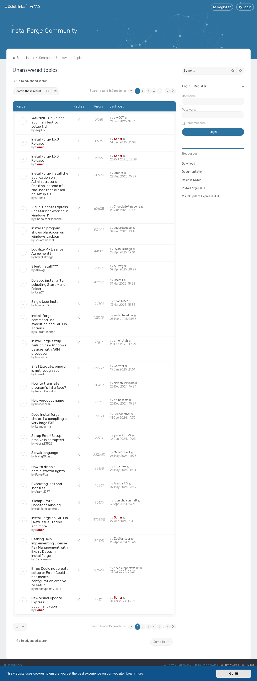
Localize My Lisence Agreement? (47, 251)
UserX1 (39, 292)
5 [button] (159, 90)
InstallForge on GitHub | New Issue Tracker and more (49, 521)
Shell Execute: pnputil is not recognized (48, 368)
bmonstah (42, 357)
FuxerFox (41, 474)
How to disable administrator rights (48, 468)
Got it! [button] (233, 673)
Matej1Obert (43, 456)
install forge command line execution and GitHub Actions (49, 321)
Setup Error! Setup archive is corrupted (47, 437)
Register (200, 86)
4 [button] (154, 90)
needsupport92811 (48, 588)
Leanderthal (43, 426)
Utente (40, 197)
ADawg (40, 269)
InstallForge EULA (193, 188)
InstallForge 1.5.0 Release (45, 158)
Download (188, 163)
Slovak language (44, 452)
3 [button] (148, 90)
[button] (131, 91)
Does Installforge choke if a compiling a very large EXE (49, 418)
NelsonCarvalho (45, 391)
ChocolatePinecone (48, 218)
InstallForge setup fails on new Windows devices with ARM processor (48, 347)
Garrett (40, 374)
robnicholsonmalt (47, 508)
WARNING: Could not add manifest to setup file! (47, 122)
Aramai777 (42, 491)
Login (186, 86)
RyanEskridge (44, 257)
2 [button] (143, 90)
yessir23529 (44, 443)
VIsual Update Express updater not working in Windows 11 (49, 210)
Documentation (192, 171)
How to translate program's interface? (48, 385)
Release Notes (191, 179)
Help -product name (47, 400)
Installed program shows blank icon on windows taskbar (47, 232)
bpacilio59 (42, 305)
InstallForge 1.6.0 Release (45, 141)
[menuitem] (35, 7)
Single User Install (45, 301)
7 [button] (167, 90)
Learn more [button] (134, 673)
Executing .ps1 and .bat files (46, 485)
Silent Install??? (44, 266)
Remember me (196, 123)
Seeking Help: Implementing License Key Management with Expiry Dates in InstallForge (49, 547)
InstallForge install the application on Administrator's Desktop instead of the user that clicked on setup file (49, 183)
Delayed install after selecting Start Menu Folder (48, 284)
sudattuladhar (45, 331)
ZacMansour (43, 559)
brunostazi (42, 404)
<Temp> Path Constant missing (46, 502)
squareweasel (44, 240)
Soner (39, 147)
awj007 (40, 130)
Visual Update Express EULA (200, 196)
